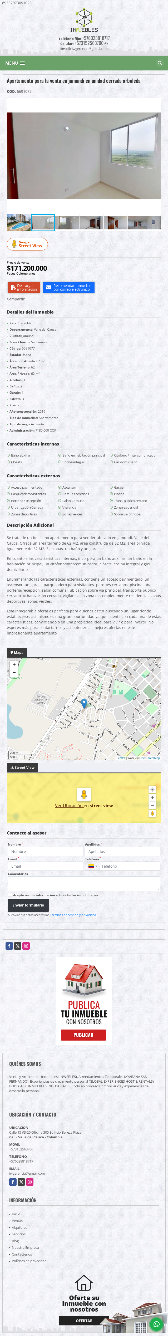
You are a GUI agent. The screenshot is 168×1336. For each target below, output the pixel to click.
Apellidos (93, 844)
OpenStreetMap (149, 758)
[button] (156, 103)
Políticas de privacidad (29, 1260)
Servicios (19, 1234)
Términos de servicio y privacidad (73, 915)
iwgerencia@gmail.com (27, 1173)
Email (13, 859)
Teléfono (93, 859)
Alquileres (19, 1227)
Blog (15, 1240)
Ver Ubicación (69, 805)
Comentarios (18, 874)
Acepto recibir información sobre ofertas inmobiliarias (55, 895)
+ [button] (14, 665)
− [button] (14, 673)
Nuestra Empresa (25, 1247)
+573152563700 (89, 42)
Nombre (15, 844)
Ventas (17, 1220)
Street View (28, 244)
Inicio (16, 1214)
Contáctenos (22, 1254)
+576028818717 (96, 37)
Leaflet (120, 758)
